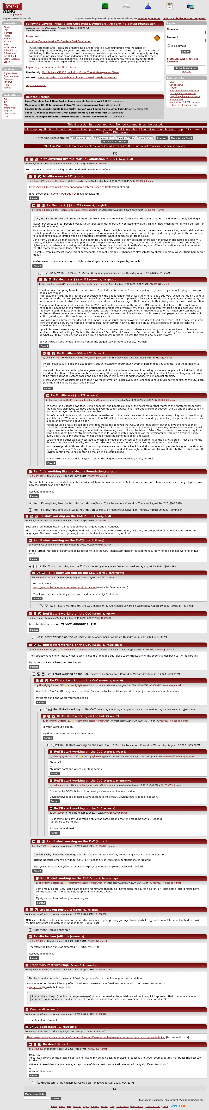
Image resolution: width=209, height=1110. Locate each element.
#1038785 (101, 520)
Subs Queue (10, 53)
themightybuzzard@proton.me (78, 650)
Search (7, 41)
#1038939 (168, 756)
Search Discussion (115, 132)
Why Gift (186, 71)
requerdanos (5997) (39, 969)
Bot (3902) (37, 476)
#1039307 (92, 941)
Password (172, 37)
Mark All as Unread (115, 141)
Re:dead (49, 1044)
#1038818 (148, 650)
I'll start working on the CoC (61, 516)
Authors (8, 39)
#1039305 (113, 813)
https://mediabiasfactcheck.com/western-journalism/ (64, 587)
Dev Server (9, 113)
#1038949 (154, 883)
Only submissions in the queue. (184, 18)
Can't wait (38, 1009)
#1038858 (101, 914)
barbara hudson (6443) (47, 210)
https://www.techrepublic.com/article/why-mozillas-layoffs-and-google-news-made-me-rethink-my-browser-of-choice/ (95, 1037)
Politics (7, 88)
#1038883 (161, 721)
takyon (173, 88)
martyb (39, 28)
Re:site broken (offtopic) (52, 936)
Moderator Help (35, 1094)
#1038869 (139, 181)
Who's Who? (10, 108)
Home (54, 1107)
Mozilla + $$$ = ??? (58, 176)
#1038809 (108, 577)
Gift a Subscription (186, 68)
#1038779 (101, 164)
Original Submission (36, 85)
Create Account (12, 59)
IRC (5, 102)
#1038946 (101, 1014)
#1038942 (101, 846)
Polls (6, 44)
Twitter (7, 99)
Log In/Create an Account (158, 129)
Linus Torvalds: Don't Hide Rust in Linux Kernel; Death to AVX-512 (77, 77)
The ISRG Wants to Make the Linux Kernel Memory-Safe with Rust (66, 112)
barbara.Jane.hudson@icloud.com (79, 210)
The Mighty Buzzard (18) (44, 650)
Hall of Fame (10, 47)
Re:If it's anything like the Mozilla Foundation (68, 471)
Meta (6, 85)
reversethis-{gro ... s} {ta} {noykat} (67, 181)
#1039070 (149, 210)
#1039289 (92, 476)
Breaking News (11, 76)
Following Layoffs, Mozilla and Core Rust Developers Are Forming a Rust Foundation (91, 23)
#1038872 (101, 969)
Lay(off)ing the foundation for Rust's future (52, 67)
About (7, 27)
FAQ (6, 30)
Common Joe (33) (55, 358)
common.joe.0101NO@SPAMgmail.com (86, 358)
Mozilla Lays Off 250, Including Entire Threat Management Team (185, 105)
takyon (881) (38, 181)
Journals (8, 33)
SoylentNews (12, 9)
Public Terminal (177, 45)
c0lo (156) (40, 846)
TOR (6, 116)
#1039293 (157, 358)
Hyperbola (35, 987)
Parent (34, 198)
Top (180, 129)
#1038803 (104, 618)
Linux (172, 82)
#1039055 (167, 785)
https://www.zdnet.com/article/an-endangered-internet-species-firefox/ (71, 187)
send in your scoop (149, 18)
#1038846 (154, 685)
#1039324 (161, 400)
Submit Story (10, 50)
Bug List (8, 111)
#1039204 (154, 284)
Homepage (160, 650)
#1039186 (98, 1031)
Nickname (172, 29)
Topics (7, 36)
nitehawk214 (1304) (45, 577)
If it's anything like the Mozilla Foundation (72, 159)
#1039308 (92, 1049)
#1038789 (104, 545)
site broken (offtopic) (56, 909)
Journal (149, 181)
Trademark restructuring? (50, 965)
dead (43, 1026)
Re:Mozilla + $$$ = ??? (63, 205)
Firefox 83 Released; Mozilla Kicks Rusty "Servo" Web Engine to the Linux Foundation (78, 109)
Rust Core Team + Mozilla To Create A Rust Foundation (58, 41)
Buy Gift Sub (10, 56)
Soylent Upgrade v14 (63, 193)
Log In (7, 62)
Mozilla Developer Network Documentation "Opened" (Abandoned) (66, 116)
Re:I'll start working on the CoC (57, 540)
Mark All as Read (181, 138)
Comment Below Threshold (51, 930)
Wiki (6, 105)
